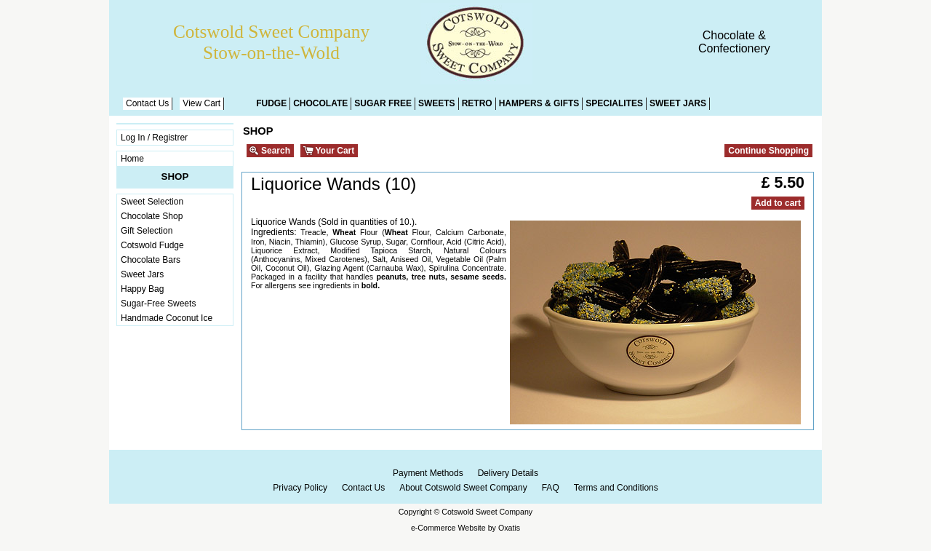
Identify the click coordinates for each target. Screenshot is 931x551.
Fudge (271, 103)
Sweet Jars (678, 103)
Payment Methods (428, 473)
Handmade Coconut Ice (166, 318)
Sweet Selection (152, 202)
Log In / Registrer (154, 137)
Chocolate (320, 103)
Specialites (614, 103)
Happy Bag (142, 289)
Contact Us (147, 103)
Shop (175, 176)
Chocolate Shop (152, 216)
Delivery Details (508, 473)
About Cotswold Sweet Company (463, 488)
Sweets (436, 103)
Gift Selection (146, 231)
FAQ (550, 488)
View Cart (201, 103)
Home (132, 159)
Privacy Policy (300, 488)
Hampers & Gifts (539, 103)
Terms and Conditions (616, 488)
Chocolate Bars (150, 260)
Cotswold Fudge (152, 245)
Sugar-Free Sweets (158, 303)
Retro (477, 103)
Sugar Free (383, 103)
